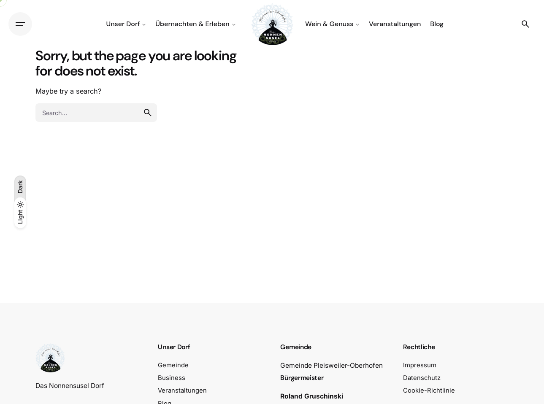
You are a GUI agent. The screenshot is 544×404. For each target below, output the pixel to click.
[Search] (525, 24)
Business (171, 378)
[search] (147, 112)
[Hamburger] (20, 24)
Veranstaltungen (182, 390)
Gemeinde (173, 365)
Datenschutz (422, 378)
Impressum (419, 365)
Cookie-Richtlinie (429, 390)
